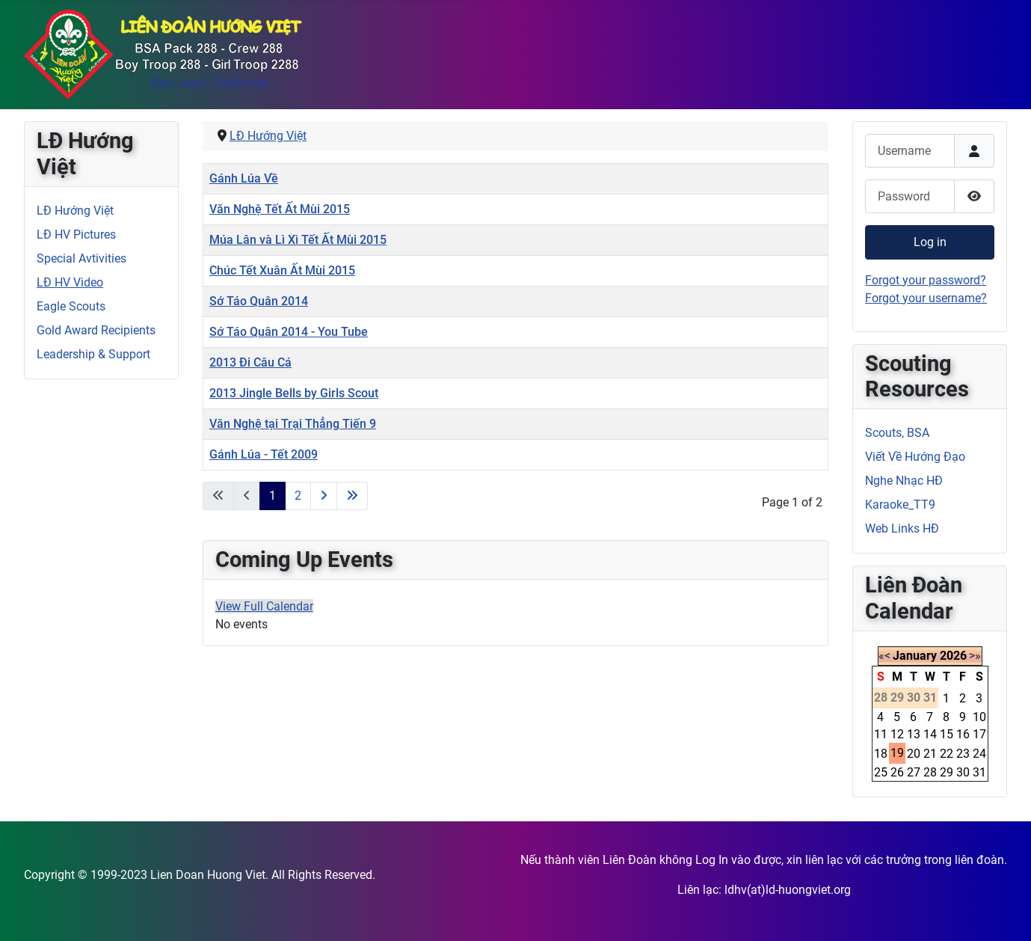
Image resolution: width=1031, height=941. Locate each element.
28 (930, 772)
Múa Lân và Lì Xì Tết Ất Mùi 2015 (298, 240)
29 (946, 772)
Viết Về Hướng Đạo (915, 457)
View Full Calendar (264, 606)
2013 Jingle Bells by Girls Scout (293, 393)
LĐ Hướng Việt (75, 210)
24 (979, 754)
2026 (953, 656)
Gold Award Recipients (96, 330)
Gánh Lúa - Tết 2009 (263, 454)
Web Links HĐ (902, 528)
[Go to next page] (323, 496)
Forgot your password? (925, 280)
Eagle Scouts (71, 306)
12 (897, 734)
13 (913, 734)
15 (946, 734)
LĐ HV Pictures (76, 234)
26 (897, 772)
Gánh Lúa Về (243, 178)
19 (897, 753)
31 (979, 772)
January (915, 656)
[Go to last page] (352, 496)
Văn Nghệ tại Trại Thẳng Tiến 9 (292, 424)
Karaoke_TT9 (900, 504)
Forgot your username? (926, 298)
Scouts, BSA (897, 433)
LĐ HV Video (70, 282)
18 (880, 754)
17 (979, 734)
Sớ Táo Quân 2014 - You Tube (288, 332)
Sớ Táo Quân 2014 (258, 301)
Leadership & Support (93, 354)
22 (946, 754)
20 (913, 754)
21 (930, 754)
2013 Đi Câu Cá (250, 362)
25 (880, 772)
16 (963, 734)
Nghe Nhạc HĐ (904, 480)
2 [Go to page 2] (298, 495)
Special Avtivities (81, 258)
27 (913, 772)
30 (963, 772)
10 (979, 717)
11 (880, 734)
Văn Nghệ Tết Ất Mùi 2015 (279, 209)
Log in (930, 242)
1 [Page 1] (272, 495)
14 (930, 734)
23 (963, 754)
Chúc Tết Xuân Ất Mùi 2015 (282, 270)
